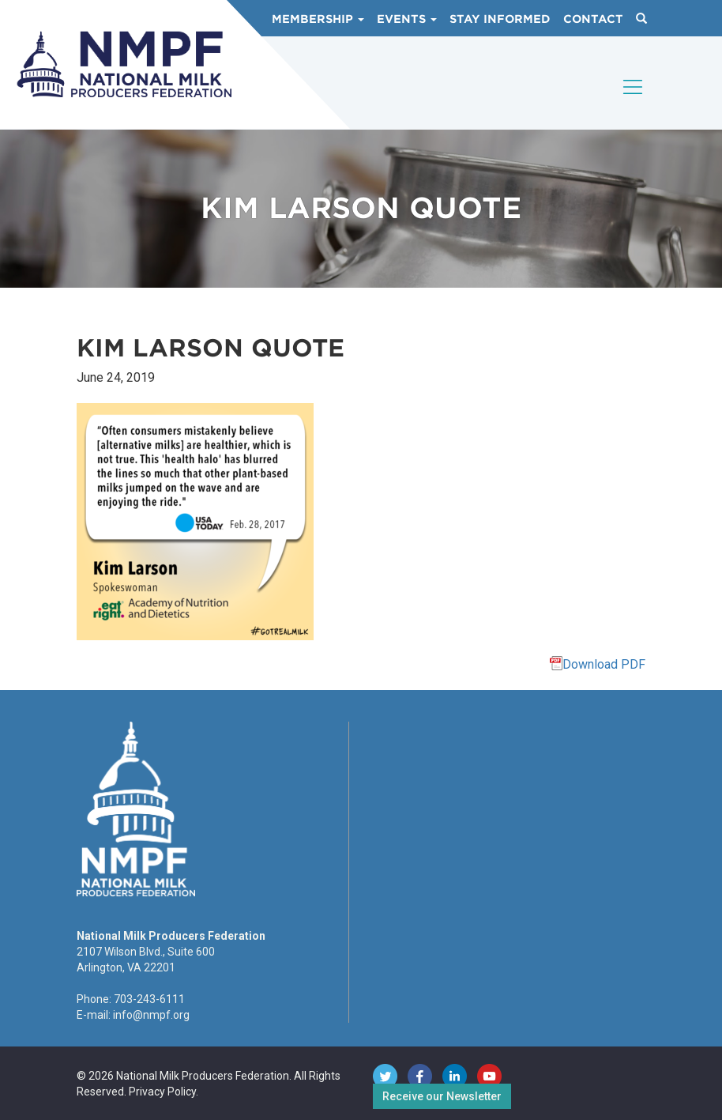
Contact (593, 19)
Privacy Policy (162, 1091)
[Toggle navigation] (633, 100)
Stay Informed (500, 19)
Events (407, 19)
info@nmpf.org (151, 1015)
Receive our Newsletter (442, 1096)
